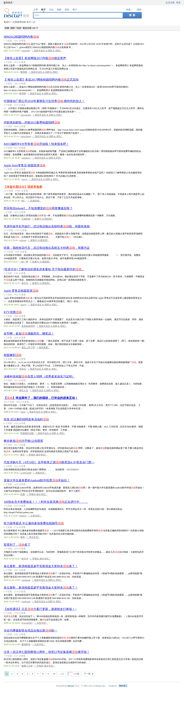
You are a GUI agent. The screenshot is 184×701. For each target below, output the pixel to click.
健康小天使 (27, 666)
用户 (74, 9)
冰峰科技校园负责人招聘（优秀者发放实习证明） (39, 376)
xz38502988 (25, 473)
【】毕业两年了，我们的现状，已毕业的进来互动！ (41, 397)
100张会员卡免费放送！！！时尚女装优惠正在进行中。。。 (46, 501)
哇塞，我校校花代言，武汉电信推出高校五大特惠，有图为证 (47, 247)
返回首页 (8, 2)
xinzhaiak (25, 580)
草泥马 (22, 369)
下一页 (87, 674)
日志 (51, 9)
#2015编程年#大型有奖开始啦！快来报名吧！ (36, 143)
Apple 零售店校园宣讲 (21, 290)
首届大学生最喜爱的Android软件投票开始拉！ (37, 480)
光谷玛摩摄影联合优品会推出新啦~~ (30, 630)
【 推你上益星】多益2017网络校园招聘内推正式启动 (41, 79)
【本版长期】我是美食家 (23, 186)
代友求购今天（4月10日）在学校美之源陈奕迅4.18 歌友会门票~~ (49, 462)
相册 (59, 9)
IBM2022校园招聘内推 (21, 36)
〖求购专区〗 (40, 473)
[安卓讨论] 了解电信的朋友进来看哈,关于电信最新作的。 (44, 269)
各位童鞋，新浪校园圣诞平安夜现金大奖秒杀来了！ (41, 566)
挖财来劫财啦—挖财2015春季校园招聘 (32, 122)
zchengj (22, 240)
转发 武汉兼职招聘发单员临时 (26, 419)
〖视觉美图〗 (43, 347)
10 (54, 674)
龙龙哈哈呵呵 (28, 326)
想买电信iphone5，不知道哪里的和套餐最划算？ (38, 208)
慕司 (22, 454)
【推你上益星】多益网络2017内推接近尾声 (35, 58)
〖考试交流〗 (33, 537)
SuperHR (25, 50)
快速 (128, 9)
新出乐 (24, 283)
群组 (67, 9)
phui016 (22, 515)
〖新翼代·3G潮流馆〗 (42, 219)
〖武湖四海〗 (34, 200)
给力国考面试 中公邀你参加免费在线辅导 (34, 523)
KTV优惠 (13, 312)
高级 (139, 9)
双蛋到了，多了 (17, 544)
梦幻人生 (23, 390)
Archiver (113, 686)
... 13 (61, 674)
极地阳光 (25, 644)
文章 (36, 9)
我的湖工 (123, 686)
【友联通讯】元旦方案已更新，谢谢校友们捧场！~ (40, 609)
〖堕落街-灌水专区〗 (36, 454)
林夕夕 (24, 558)
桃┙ (23, 200)
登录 (178, 2)
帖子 (43, 9)
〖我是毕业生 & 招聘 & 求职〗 (47, 50)
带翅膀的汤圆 (27, 433)
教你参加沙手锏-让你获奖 (23, 440)
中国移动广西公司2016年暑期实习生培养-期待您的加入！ (44, 101)
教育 (22, 537)
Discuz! (70, 686)
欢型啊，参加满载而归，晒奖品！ (29, 333)
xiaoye (24, 179)
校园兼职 (12, 355)
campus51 (26, 158)
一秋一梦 (23, 261)
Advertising (25, 115)
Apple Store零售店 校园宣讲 (24, 165)
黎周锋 (23, 72)
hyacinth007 (26, 623)
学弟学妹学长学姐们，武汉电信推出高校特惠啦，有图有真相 (47, 226)
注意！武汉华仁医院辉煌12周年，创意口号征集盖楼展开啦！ (47, 651)
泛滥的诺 (25, 219)
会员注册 (170, 2)
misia (22, 412)
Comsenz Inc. (100, 686)
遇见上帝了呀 (28, 347)
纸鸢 (22, 494)
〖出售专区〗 (35, 515)
